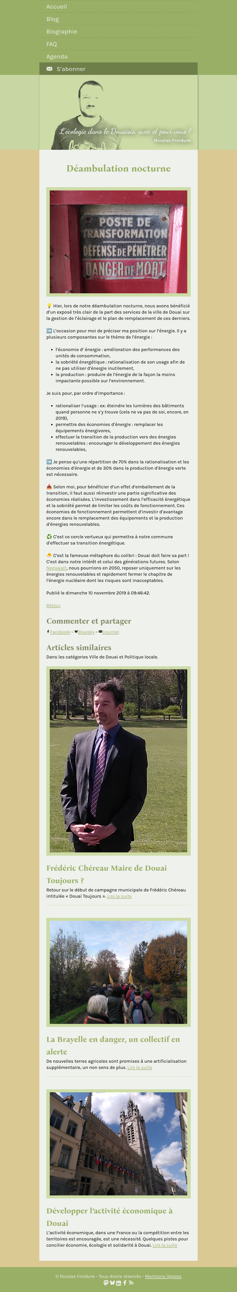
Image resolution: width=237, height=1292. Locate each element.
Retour (53, 605)
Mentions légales (163, 1276)
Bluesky (84, 632)
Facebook (58, 632)
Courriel (109, 632)
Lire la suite (119, 896)
